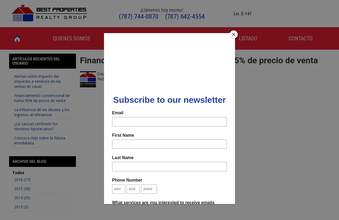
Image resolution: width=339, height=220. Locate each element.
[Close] (234, 34)
